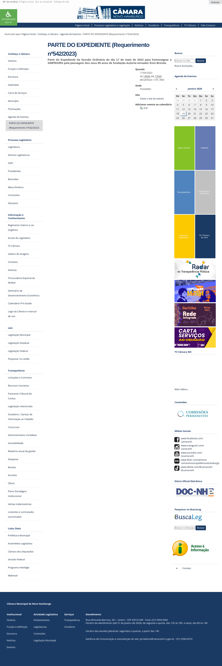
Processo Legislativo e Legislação (112, 25)
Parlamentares (42, 620)
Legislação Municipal (45, 640)
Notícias (139, 25)
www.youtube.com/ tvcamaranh (191, 454)
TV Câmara (190, 25)
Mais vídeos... (181, 389)
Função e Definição (17, 626)
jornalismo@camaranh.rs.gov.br (157, 639)
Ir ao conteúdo (44, 2)
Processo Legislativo (19, 140)
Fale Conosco (208, 25)
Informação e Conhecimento (16, 216)
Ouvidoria (153, 25)
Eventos (11, 647)
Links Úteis (14, 528)
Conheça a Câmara (48, 34)
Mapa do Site (61, 2)
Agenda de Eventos (70, 34)
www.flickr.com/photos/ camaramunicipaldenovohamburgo (199, 461)
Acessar (215, 2)
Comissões (39, 633)
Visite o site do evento (152, 98)
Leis (10, 328)
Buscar (178, 53)
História (11, 620)
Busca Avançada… (184, 65)
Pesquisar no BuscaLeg (187, 509)
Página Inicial (26, 2)
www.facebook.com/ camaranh (191, 440)
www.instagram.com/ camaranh (192, 447)
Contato (186, 568)
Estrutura (12, 633)
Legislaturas (40, 626)
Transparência (171, 25)
